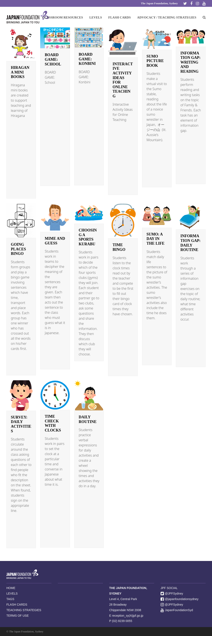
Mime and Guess (55, 240)
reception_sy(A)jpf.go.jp (127, 615)
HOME (10, 588)
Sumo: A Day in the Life (156, 239)
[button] (204, 17)
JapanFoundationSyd (177, 610)
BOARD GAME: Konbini (87, 59)
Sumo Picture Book (155, 61)
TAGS (10, 599)
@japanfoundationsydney (179, 599)
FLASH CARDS (16, 604)
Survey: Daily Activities (21, 424)
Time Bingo (118, 247)
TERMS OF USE (17, 615)
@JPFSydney (172, 593)
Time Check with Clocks (53, 423)
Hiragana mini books (20, 72)
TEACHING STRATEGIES (23, 610)
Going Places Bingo (18, 249)
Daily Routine (88, 419)
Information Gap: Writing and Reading (190, 62)
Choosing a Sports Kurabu (88, 237)
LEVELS (12, 593)
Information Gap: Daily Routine (190, 243)
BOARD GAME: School (53, 59)
